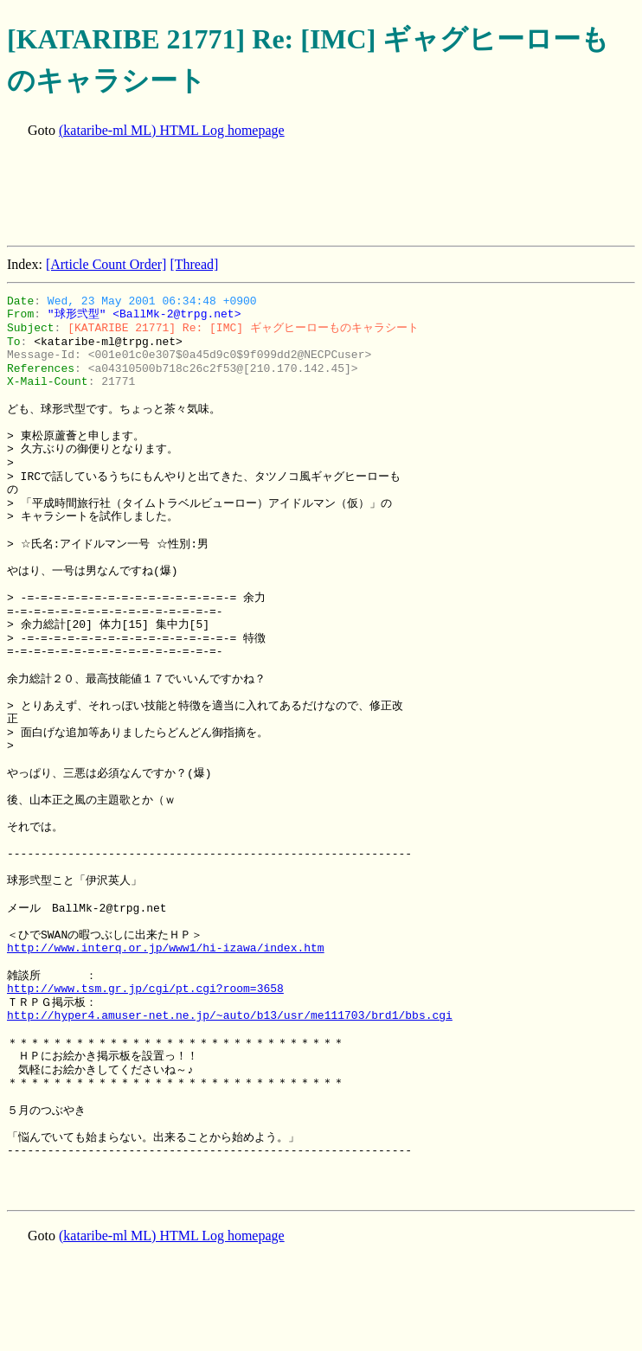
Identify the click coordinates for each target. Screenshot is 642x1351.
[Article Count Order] (106, 264)
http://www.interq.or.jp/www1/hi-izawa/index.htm (165, 948)
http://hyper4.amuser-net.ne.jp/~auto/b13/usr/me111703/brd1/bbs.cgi (230, 1015)
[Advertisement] (322, 194)
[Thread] (194, 264)
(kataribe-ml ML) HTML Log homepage (172, 130)
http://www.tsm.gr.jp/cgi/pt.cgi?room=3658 (145, 988)
